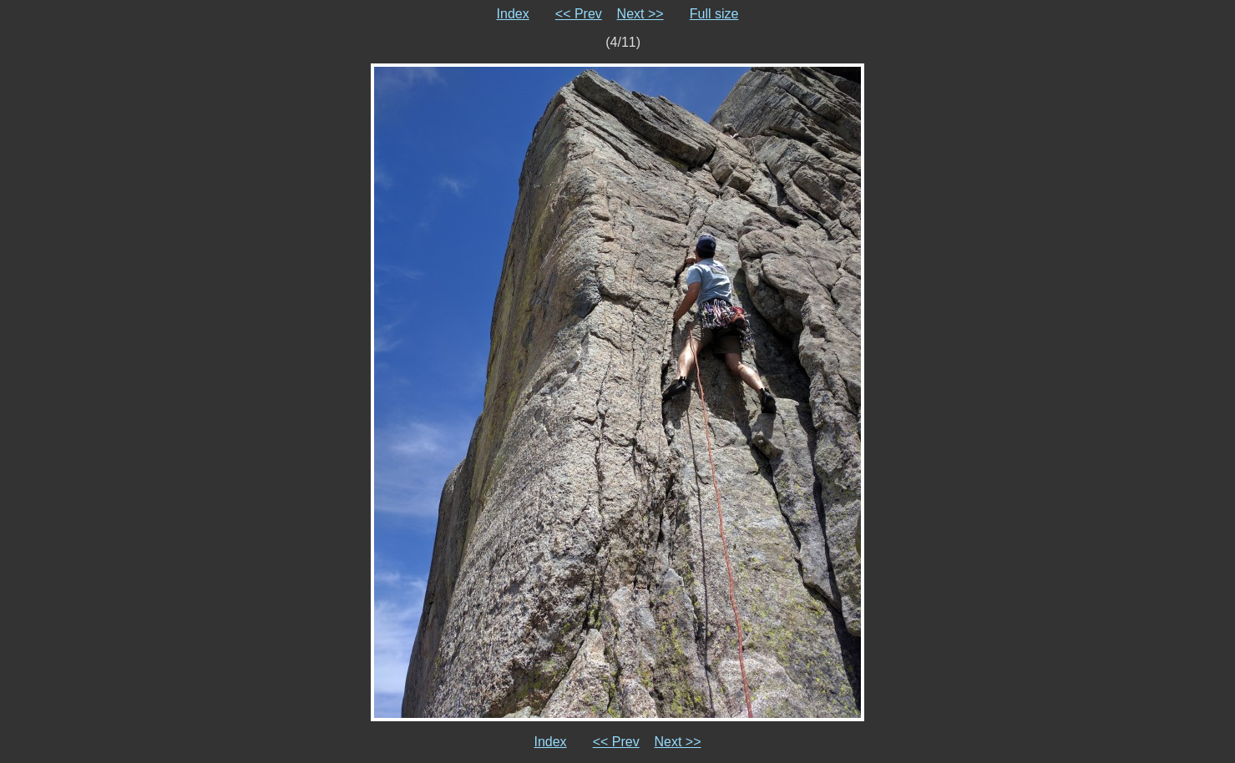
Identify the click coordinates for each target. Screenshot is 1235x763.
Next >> (640, 14)
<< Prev (578, 14)
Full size (714, 14)
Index (513, 14)
